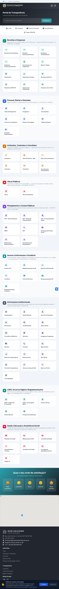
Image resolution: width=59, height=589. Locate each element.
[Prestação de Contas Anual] (47, 235)
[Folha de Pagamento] (11, 111)
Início (5, 1)
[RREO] (11, 233)
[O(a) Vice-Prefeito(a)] (47, 315)
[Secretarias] (11, 327)
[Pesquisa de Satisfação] (29, 419)
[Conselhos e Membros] (11, 341)
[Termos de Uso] (47, 404)
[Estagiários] (29, 112)
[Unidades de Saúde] (11, 438)
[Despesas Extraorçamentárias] (11, 67)
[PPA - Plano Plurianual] (11, 219)
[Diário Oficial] (47, 329)
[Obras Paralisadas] (29, 194)
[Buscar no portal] (22, 20)
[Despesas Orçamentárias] (47, 52)
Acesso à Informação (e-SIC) (11, 561)
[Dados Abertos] (11, 416)
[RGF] (29, 234)
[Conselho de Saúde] (47, 441)
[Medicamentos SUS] (29, 439)
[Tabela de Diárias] (47, 127)
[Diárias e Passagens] (29, 126)
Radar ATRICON (29, 32)
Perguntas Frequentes (9, 553)
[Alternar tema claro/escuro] (52, 5)
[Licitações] (11, 157)
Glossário (5, 556)
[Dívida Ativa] (11, 82)
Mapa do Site (6, 558)
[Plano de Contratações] (47, 159)
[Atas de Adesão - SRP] (29, 158)
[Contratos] (11, 172)
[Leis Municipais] (29, 328)
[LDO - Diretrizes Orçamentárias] (29, 219)
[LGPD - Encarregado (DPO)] (29, 403)
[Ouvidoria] (11, 284)
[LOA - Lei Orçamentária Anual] (47, 220)
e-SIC (8, 28)
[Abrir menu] (55, 6)
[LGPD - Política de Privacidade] (11, 403)
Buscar (46, 20)
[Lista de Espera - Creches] (11, 455)
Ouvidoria (19, 28)
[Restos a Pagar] (47, 69)
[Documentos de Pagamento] (29, 68)
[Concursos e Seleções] (11, 124)
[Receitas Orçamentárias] (11, 52)
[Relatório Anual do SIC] (47, 270)
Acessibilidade (48, 28)
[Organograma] (11, 314)
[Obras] (11, 194)
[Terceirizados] (47, 113)
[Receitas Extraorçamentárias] (29, 52)
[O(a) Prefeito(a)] (29, 315)
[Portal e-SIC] (11, 267)
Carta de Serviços (33, 28)
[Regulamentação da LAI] (29, 268)
